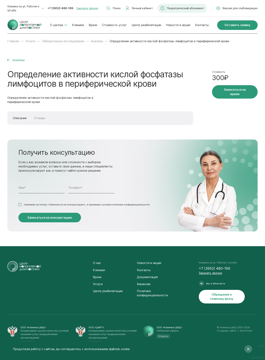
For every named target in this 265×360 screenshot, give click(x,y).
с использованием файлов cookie (106, 349)
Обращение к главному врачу (221, 297)
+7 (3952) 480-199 (60, 8)
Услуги (30, 41)
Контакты (202, 25)
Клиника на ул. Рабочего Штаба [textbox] (23, 8)
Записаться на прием (235, 92)
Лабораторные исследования (63, 41)
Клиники (78, 25)
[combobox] (25, 8)
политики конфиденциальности (131, 204)
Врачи (93, 25)
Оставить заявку (237, 25)
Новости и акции (178, 25)
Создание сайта (226, 330)
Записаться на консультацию (49, 217)
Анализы (97, 41)
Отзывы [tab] (39, 118)
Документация (147, 277)
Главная (13, 41)
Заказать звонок (87, 8)
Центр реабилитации (146, 25)
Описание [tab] (20, 118)
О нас (97, 263)
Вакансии (143, 284)
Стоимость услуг (114, 25)
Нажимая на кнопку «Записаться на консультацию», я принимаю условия (87, 204)
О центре (58, 25)
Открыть (163, 336)
